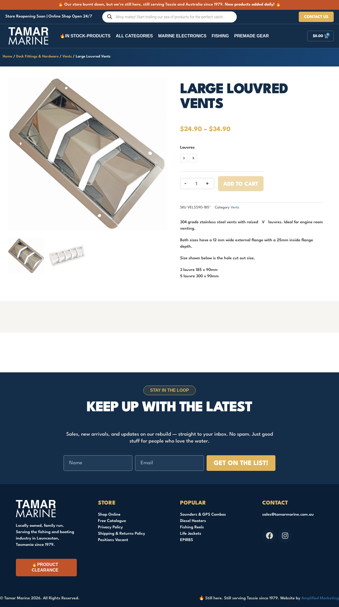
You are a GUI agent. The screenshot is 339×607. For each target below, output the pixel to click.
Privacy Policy (110, 527)
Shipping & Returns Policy (121, 534)
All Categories (134, 36)
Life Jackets (190, 534)
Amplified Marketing (320, 598)
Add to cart (240, 184)
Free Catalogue (112, 521)
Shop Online (109, 515)
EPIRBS (186, 540)
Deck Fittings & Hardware (37, 56)
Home (7, 56)
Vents (67, 56)
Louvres (187, 148)
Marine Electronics (182, 36)
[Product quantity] (196, 183)
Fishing (220, 36)
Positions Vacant (113, 540)
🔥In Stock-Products (85, 36)
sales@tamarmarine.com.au (288, 515)
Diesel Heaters (193, 521)
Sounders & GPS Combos (203, 515)
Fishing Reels (192, 527)
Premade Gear (251, 36)
